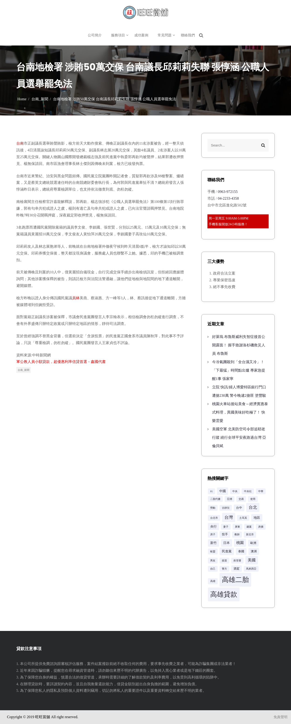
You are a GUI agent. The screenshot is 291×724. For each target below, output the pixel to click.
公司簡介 (95, 35)
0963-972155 (227, 192)
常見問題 (165, 35)
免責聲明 (281, 717)
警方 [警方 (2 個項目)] (224, 568)
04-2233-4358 (228, 198)
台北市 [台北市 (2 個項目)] (214, 518)
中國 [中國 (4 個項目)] (222, 491)
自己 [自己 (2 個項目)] (212, 568)
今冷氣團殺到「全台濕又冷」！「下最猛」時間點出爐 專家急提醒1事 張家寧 (238, 370)
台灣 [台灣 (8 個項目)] (228, 517)
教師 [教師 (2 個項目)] (237, 534)
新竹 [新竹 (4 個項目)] (213, 543)
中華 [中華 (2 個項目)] (260, 491)
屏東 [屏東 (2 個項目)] (237, 527)
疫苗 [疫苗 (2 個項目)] (224, 560)
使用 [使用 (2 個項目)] (252, 499)
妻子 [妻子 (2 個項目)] (225, 527)
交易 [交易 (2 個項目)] (241, 499)
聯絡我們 (188, 35)
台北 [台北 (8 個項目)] (253, 507)
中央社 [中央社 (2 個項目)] (248, 491)
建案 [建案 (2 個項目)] (249, 527)
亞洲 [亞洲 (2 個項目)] (229, 499)
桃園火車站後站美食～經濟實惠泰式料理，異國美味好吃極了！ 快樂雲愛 (240, 412)
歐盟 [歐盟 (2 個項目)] (212, 551)
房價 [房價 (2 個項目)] (260, 527)
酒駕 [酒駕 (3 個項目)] (236, 568)
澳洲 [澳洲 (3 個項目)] (254, 551)
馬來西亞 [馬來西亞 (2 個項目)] (251, 568)
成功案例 (141, 35)
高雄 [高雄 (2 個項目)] (212, 581)
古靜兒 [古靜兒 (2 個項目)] (226, 508)
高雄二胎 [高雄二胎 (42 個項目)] (235, 579)
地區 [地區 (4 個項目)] (257, 517)
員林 (76, 298)
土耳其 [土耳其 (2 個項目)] (243, 518)
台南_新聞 (23, 370)
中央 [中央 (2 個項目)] (234, 491)
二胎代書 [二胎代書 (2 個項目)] (215, 499)
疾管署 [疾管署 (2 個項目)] (237, 560)
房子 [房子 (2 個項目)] (212, 534)
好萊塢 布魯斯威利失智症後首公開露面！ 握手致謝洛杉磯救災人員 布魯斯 (238, 345)
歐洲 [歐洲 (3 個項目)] (253, 543)
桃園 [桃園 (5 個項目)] (240, 543)
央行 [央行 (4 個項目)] (213, 526)
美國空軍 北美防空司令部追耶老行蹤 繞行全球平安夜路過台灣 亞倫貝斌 (239, 437)
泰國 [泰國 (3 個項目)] (241, 551)
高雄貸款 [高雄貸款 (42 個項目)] (223, 594)
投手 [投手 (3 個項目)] (225, 534)
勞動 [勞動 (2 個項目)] (212, 508)
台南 (20, 143)
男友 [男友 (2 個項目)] (212, 560)
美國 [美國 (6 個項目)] (252, 560)
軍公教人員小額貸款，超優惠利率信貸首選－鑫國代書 (61, 362)
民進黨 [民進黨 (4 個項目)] (227, 551)
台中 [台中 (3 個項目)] (239, 507)
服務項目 (118, 35)
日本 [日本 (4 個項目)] (226, 543)
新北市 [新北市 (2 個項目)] (250, 534)
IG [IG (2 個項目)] (211, 491)
